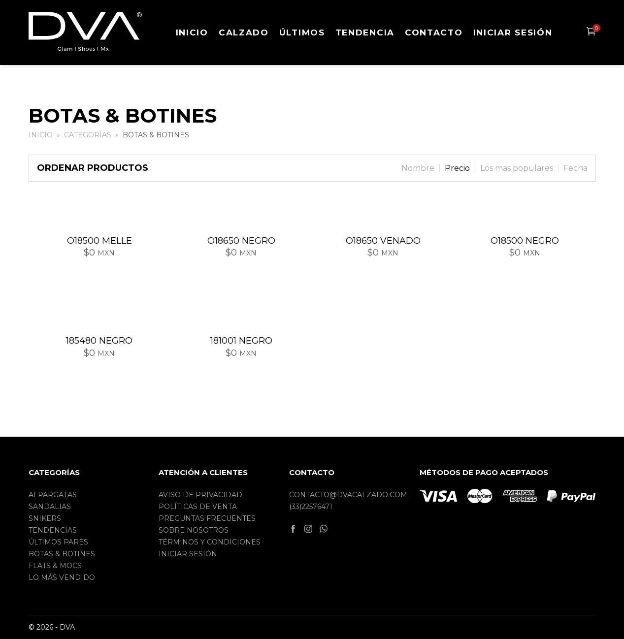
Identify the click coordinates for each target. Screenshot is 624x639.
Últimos (302, 32)
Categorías (87, 134)
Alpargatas (53, 494)
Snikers (45, 518)
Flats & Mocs (55, 565)
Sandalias (50, 506)
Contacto (434, 32)
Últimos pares (58, 542)
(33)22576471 (310, 506)
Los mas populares (516, 168)
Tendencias (53, 530)
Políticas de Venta (198, 506)
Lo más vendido (62, 577)
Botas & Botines (62, 553)
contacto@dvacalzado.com (348, 494)
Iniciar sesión (513, 32)
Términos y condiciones (210, 542)
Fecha (575, 168)
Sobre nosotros (194, 530)
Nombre (417, 168)
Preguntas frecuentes (207, 518)
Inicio (192, 32)
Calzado (244, 32)
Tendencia (364, 32)
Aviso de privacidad (200, 494)
